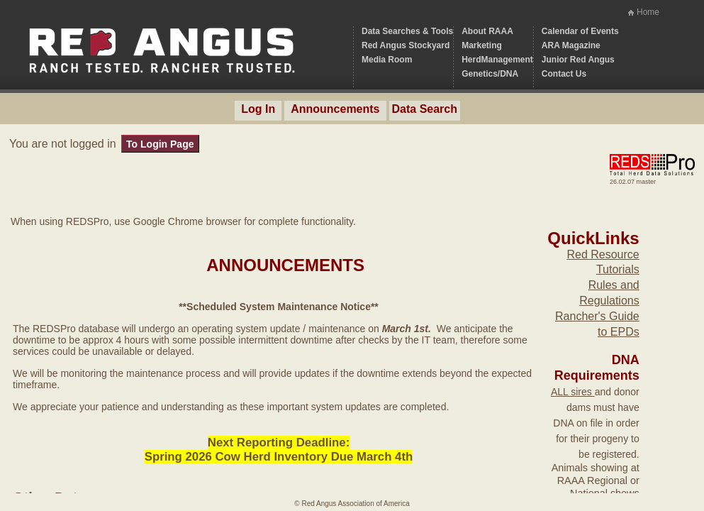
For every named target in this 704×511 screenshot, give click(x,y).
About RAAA (487, 31)
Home (648, 12)
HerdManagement (497, 60)
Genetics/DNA (490, 74)
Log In (258, 109)
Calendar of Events (580, 31)
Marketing (482, 45)
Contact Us (564, 74)
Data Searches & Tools (407, 31)
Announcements (335, 109)
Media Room (387, 60)
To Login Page (160, 144)
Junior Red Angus (578, 60)
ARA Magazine (571, 45)
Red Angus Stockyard (405, 45)
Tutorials (617, 269)
